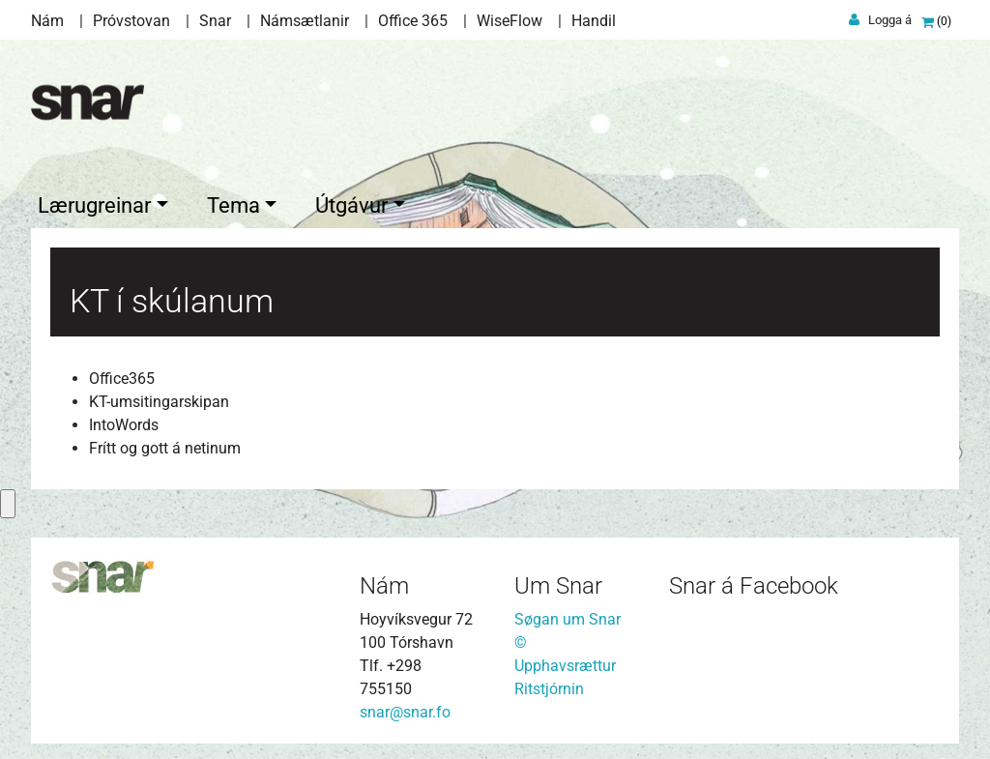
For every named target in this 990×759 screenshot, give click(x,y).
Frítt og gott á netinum (165, 444)
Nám (47, 21)
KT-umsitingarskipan (159, 398)
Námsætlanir (304, 21)
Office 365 (413, 21)
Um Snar (558, 582)
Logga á (890, 20)
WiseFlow (509, 21)
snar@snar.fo (405, 708)
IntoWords (124, 421)
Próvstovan (131, 21)
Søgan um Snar (567, 615)
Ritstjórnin (549, 685)
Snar (215, 21)
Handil (593, 21)
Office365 (122, 374)
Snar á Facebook (753, 582)
